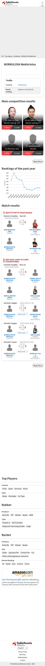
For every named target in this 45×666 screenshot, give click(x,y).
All (3, 564)
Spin (13, 564)
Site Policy (22, 654)
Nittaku (18, 515)
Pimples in (6, 523)
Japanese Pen (13, 552)
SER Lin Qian (35, 296)
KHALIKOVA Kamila (9, 230)
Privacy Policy (22, 652)
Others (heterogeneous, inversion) (15, 556)
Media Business (22, 657)
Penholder (12, 496)
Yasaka (24, 515)
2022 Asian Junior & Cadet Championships (17, 260)
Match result (21, 314)
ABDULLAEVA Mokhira (9, 297)
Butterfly (5, 515)
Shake (4, 496)
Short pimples (17, 523)
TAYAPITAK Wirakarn (35, 315)
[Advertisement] (22, 31)
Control (20, 564)
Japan (10, 489)
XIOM (31, 515)
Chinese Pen (25, 552)
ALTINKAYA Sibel (35, 249)
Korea (25, 489)
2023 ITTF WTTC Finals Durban (18, 212)
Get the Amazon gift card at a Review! (19, 579)
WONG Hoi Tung (35, 354)
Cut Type (21, 496)
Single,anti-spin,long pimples (13, 526)
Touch (27, 564)
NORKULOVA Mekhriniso (9, 248)
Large (28, 526)
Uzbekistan (22, 85)
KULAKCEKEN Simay (35, 230)
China (4, 489)
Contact (22, 660)
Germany (18, 489)
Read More (37, 161)
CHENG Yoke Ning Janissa (35, 279)
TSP (12, 515)
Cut (32, 552)
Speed (8, 564)
